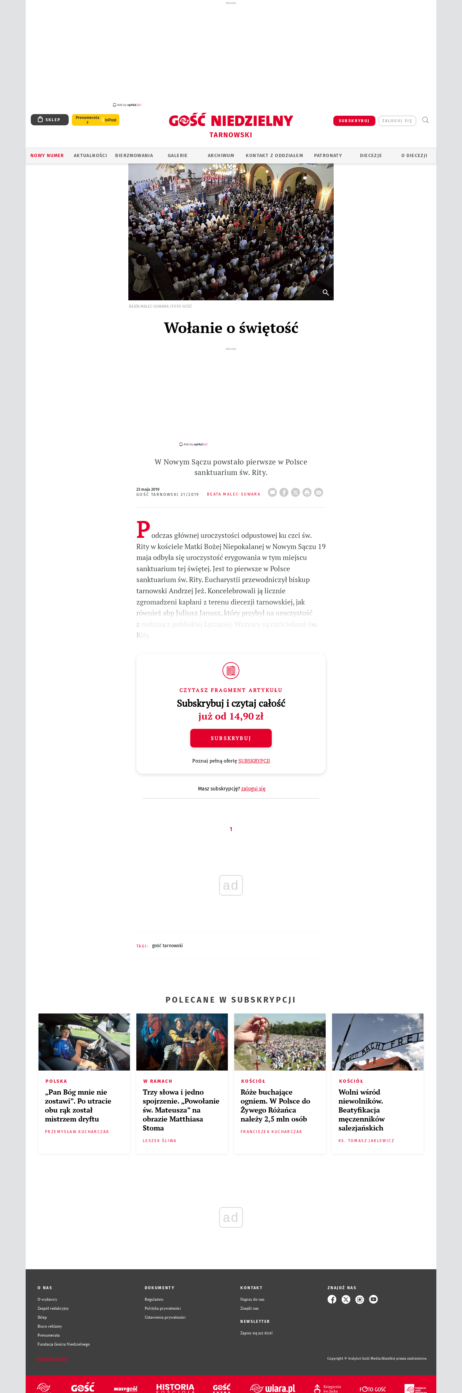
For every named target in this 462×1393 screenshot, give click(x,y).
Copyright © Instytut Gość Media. (354, 1349)
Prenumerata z (87, 116)
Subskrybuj (231, 728)
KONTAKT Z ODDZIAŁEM (274, 152)
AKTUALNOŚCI (90, 152)
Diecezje (371, 152)
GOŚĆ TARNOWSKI (167, 936)
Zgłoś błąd (53, 1349)
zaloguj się (397, 117)
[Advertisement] (231, 53)
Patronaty (328, 152)
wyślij (320, 481)
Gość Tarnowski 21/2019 (168, 485)
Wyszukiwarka (425, 116)
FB (285, 481)
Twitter (297, 481)
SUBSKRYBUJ (354, 117)
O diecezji (414, 152)
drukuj (308, 481)
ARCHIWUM (221, 152)
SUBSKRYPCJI (254, 751)
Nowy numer (47, 152)
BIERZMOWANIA (134, 152)
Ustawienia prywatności (165, 1308)
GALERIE (178, 152)
